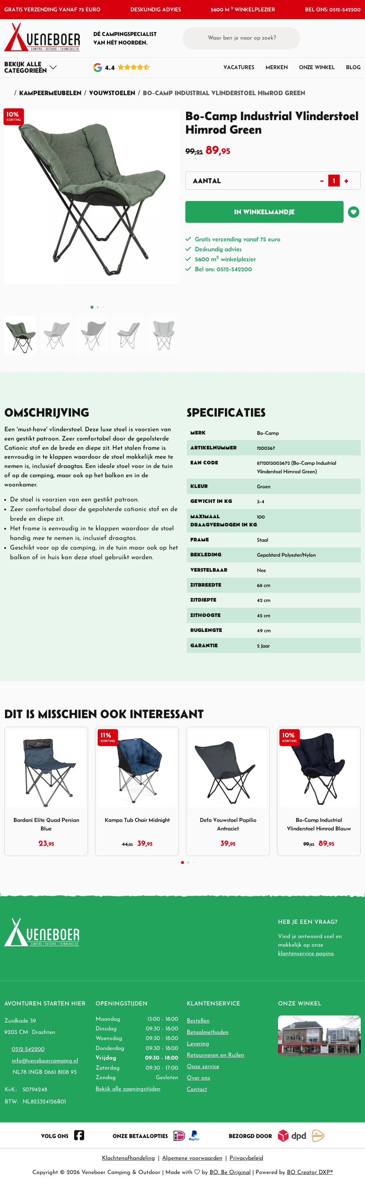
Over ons (198, 1078)
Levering (198, 1044)
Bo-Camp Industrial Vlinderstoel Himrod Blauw (319, 824)
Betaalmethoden (207, 1032)
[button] (342, 38)
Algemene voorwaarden (192, 1158)
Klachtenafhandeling (128, 1158)
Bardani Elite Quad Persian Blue (46, 824)
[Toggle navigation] (30, 67)
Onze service (203, 1067)
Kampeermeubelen (50, 93)
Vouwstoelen (112, 93)
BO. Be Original (230, 1172)
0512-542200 (28, 1049)
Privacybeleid (246, 1158)
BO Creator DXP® (310, 1172)
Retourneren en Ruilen (215, 1055)
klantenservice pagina (306, 954)
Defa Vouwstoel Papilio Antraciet (228, 824)
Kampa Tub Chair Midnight (137, 820)
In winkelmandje (264, 212)
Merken (277, 67)
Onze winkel (317, 67)
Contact (197, 1089)
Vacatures (238, 67)
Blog (353, 67)
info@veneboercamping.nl (45, 1061)
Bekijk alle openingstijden (128, 1089)
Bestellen (198, 1021)
